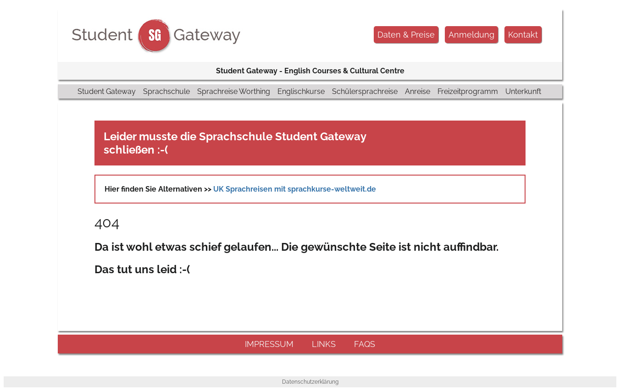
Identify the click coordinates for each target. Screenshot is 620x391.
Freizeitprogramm (467, 91)
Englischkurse (301, 91)
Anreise (417, 91)
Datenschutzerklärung (310, 382)
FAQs (364, 344)
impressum (269, 344)
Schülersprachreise (365, 91)
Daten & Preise (406, 34)
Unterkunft (523, 91)
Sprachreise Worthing (233, 91)
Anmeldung (471, 34)
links (324, 344)
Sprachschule (166, 91)
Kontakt (523, 34)
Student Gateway (107, 91)
